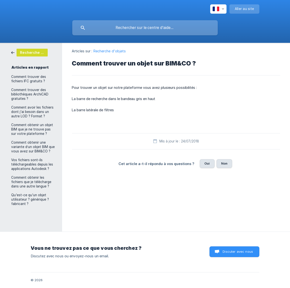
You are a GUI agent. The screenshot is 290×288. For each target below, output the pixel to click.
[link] (29, 52)
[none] (218, 9)
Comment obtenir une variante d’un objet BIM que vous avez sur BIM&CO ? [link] (33, 146)
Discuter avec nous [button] (238, 251)
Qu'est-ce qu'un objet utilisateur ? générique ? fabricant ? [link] (30, 199)
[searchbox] (145, 27)
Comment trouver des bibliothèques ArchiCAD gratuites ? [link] (29, 94)
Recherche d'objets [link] (109, 51)
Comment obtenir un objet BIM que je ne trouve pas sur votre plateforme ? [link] (32, 129)
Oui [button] (207, 163)
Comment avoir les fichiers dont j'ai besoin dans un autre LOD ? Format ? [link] (32, 111)
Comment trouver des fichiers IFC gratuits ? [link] (28, 79)
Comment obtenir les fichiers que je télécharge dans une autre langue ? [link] (31, 182)
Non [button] (224, 163)
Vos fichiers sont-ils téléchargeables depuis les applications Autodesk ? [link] (32, 164)
